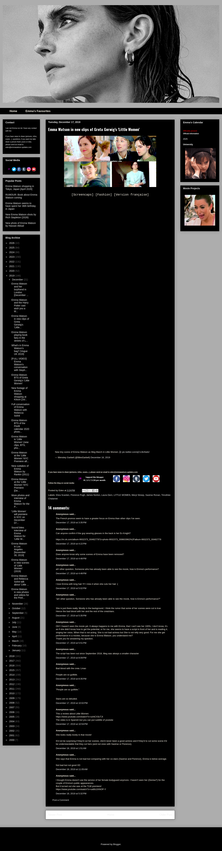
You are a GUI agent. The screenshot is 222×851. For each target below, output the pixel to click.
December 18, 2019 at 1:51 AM (71, 748)
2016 (12, 665)
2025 (12, 247)
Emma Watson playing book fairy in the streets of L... (19, 336)
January (16, 650)
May (14, 631)
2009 (12, 698)
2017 (12, 660)
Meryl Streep (138, 495)
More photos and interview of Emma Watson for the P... (20, 501)
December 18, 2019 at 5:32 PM (71, 793)
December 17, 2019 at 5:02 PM (71, 588)
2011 (12, 688)
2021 (12, 266)
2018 (12, 656)
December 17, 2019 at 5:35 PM (71, 615)
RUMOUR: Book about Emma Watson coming (21, 196)
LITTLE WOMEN (122, 495)
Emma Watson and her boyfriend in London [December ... (19, 289)
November (18, 603)
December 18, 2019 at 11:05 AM (71, 769)
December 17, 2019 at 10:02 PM (72, 703)
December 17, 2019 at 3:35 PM (71, 522)
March (15, 641)
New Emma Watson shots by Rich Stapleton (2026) (20, 216)
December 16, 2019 (100, 457)
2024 (12, 252)
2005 (12, 716)
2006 (12, 712)
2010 (12, 693)
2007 (12, 707)
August (16, 617)
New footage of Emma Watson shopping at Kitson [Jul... (19, 394)
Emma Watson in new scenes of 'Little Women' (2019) (20, 565)
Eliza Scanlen (63, 495)
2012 (12, 684)
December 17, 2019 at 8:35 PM (71, 678)
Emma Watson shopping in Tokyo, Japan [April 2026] (19, 187)
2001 (12, 735)
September (18, 613)
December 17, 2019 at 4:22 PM (71, 543)
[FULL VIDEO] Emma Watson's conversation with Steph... (19, 364)
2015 (12, 670)
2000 (12, 740)
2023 (12, 256)
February (17, 645)
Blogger (117, 844)
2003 (12, 726)
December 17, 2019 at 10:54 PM (72, 724)
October (16, 608)
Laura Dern (107, 495)
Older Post (165, 814)
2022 (12, 261)
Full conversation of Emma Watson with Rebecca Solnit (20, 410)
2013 (12, 679)
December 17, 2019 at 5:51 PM (71, 643)
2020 (12, 270)
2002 (12, 730)
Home (13, 111)
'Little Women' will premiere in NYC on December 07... (19, 517)
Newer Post (55, 814)
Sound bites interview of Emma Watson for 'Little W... (18, 533)
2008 (12, 702)
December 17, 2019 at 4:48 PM (71, 558)
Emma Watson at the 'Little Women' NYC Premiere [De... (19, 485)
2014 (12, 674)
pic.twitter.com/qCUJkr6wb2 (135, 452)
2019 (12, 275)
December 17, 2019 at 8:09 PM (71, 657)
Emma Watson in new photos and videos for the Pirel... (20, 593)
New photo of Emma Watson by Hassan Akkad (20, 224)
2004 (12, 721)
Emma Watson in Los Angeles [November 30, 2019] (19, 549)
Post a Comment (60, 800)
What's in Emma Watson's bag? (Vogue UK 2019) (20, 349)
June (15, 627)
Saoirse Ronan (152, 495)
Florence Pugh (78, 495)
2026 (12, 243)
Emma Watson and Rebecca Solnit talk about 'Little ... (20, 580)
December (18, 279)
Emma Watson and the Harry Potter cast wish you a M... (20, 306)
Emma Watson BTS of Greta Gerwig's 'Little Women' (20, 379)
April (14, 636)
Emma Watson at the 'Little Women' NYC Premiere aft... (20, 456)
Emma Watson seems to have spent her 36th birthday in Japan (20, 206)
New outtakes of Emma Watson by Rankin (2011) (20, 470)
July (14, 622)
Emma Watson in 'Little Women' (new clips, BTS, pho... (20, 442)
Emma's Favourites (37, 111)
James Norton (93, 495)
